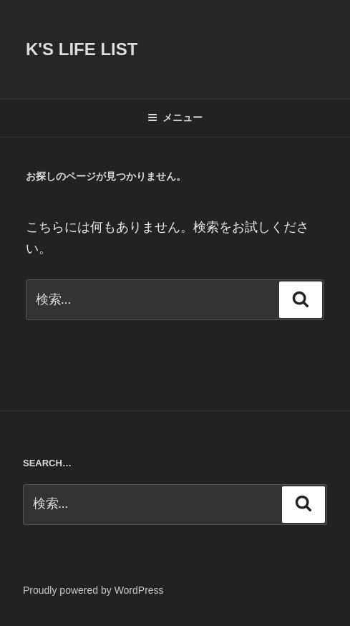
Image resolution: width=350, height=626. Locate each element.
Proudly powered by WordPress (93, 590)
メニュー (175, 117)
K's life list (81, 49)
